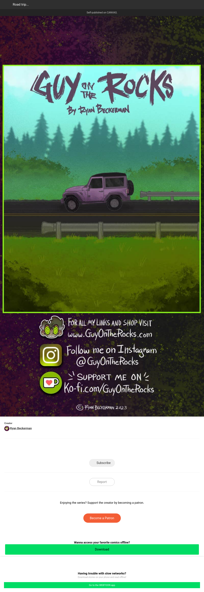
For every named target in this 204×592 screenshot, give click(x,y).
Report (102, 482)
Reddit (130, 449)
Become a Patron (102, 518)
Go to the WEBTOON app (102, 585)
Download (102, 549)
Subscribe (104, 463)
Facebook (87, 449)
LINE (73, 449)
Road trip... (21, 4)
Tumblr (116, 449)
